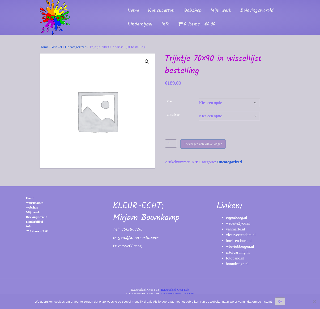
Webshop (192, 10)
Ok (280, 301)
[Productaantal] (171, 143)
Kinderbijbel (140, 24)
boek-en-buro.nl (239, 240)
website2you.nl (238, 223)
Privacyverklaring (127, 246)
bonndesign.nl (237, 264)
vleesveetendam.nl (241, 235)
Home (133, 10)
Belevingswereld (256, 10)
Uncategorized (75, 47)
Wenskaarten (161, 10)
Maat (170, 101)
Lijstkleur (173, 114)
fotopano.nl (235, 258)
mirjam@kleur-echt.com (135, 237)
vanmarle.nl (235, 229)
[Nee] (314, 301)
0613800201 (131, 229)
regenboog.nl (236, 217)
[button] (147, 61)
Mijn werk (220, 10)
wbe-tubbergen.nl (240, 246)
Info (165, 24)
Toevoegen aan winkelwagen (203, 144)
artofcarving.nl (238, 252)
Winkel (56, 47)
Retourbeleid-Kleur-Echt (175, 289)
